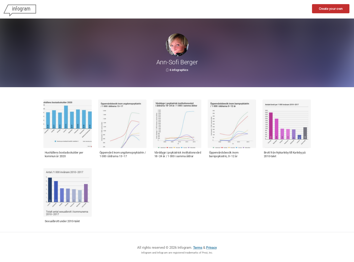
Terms (197, 248)
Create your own (331, 9)
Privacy (211, 248)
